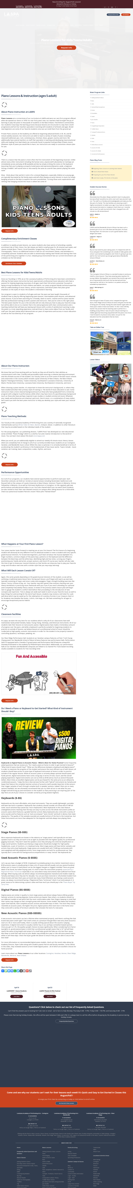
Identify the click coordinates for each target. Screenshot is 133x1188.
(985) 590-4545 (34, 1126)
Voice (92, 141)
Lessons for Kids (95, 148)
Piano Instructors (20, 365)
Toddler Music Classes (48, 1179)
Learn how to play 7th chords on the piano (105, 178)
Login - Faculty (72, 1175)
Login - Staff (71, 1178)
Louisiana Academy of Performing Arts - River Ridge (100, 1114)
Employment (71, 1179)
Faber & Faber (28, 425)
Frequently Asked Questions (66, 1021)
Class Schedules (72, 1155)
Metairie (13, 955)
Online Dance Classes (23, 1186)
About (67, 25)
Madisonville (96, 1173)
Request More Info (113, 14)
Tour (96, 25)
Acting (18, 1169)
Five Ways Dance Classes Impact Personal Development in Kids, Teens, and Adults (27, 1165)
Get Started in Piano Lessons (66, 1103)
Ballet (18, 1171)
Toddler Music (95, 129)
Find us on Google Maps (26, 1127)
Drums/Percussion (47, 1163)
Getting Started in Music (97, 97)
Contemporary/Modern (23, 1173)
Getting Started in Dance (23, 1161)
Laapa (59, 55)
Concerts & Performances (98, 154)
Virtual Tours (96, 1151)
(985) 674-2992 (68, 1127)
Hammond (96, 1167)
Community (71, 1171)
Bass (92, 101)
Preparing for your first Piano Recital (103, 175)
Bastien (37, 425)
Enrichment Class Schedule (14, 263)
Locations (60, 25)
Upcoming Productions (74, 1157)
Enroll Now (126, 14)
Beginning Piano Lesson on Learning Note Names (107, 168)
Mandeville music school (20, 445)
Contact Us (71, 1169)
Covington (20, 6)
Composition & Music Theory (50, 1178)
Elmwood (95, 1163)
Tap (18, 1184)
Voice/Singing (46, 1155)
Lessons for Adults (96, 151)
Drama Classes (40, 25)
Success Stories (88, 25)
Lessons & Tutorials (73, 1186)
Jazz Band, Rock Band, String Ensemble (53, 1181)
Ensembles (94, 113)
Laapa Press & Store (73, 1184)
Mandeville (29, 6)
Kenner (64, 953)
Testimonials (96, 1147)
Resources (78, 25)
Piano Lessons (6, 118)
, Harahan (57, 953)
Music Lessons (20, 25)
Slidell (94, 1186)
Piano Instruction (16, 111)
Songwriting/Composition (97, 126)
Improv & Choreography (23, 1179)
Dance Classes (30, 25)
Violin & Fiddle (46, 1161)
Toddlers (19, 1181)
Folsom (95, 1165)
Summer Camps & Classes (76, 1161)
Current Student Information (75, 1173)
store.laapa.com (39, 436)
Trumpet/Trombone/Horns (98, 132)
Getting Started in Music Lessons (51, 1151)
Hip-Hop (19, 1175)
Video (101, 25)
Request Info (66, 48)
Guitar (93, 116)
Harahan (95, 1169)
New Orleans (21, 955)
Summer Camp (51, 25)
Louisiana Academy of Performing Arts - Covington (32, 1113)
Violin (92, 138)
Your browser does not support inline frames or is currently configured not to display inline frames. (66, 991)
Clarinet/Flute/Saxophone (98, 107)
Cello (92, 104)
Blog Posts (98, 160)
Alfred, (20, 425)
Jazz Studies (94, 119)
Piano (92, 122)
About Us (70, 1167)
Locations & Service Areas (101, 1155)
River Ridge (38, 6)
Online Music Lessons (97, 144)
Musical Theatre (21, 1178)
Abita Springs (96, 1159)
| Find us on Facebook (39, 1127)
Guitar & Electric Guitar (48, 1157)
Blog (72, 25)
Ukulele (93, 135)
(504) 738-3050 (101, 1127)
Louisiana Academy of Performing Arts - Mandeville (66, 1114)
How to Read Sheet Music (100, 171)
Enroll (69, 1181)
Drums (93, 110)
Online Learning (97, 1181)
